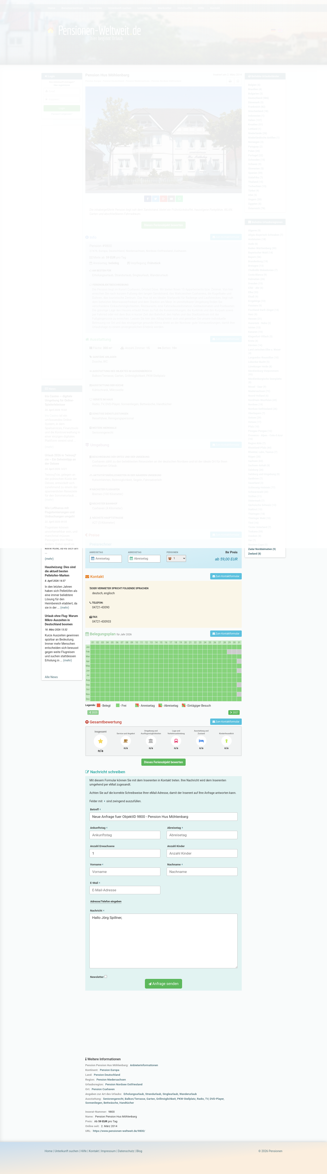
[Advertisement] (163, 1024)
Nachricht (97, 910)
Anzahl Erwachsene (102, 846)
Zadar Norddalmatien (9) (262, 549)
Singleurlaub (170, 1094)
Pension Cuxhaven (103, 1089)
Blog (139, 1151)
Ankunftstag (98, 827)
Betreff (95, 809)
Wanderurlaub (188, 1094)
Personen (172, 552)
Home (49, 1151)
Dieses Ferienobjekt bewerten (163, 762)
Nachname (174, 864)
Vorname (96, 864)
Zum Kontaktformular (226, 576)
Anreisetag (96, 552)
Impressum (108, 1151)
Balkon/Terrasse (135, 1098)
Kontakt (94, 1151)
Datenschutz (126, 1151)
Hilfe (84, 1151)
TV (206, 1098)
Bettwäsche (110, 1102)
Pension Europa (109, 1070)
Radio (200, 1098)
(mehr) (49, 558)
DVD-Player (217, 1098)
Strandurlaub (153, 1094)
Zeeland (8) (254, 553)
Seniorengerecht (113, 1098)
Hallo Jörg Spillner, (163, 941)
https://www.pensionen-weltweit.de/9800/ (119, 1130)
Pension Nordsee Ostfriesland (123, 1084)
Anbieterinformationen (144, 1065)
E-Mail (95, 882)
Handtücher (126, 1102)
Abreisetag (134, 552)
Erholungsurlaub (134, 1094)
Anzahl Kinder (176, 846)
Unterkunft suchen (66, 1151)
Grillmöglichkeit (166, 1098)
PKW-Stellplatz (186, 1098)
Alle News (51, 677)
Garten (151, 1098)
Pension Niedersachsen (111, 1079)
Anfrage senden (163, 983)
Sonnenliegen (93, 1102)
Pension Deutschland (107, 1074)
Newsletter (98, 977)
